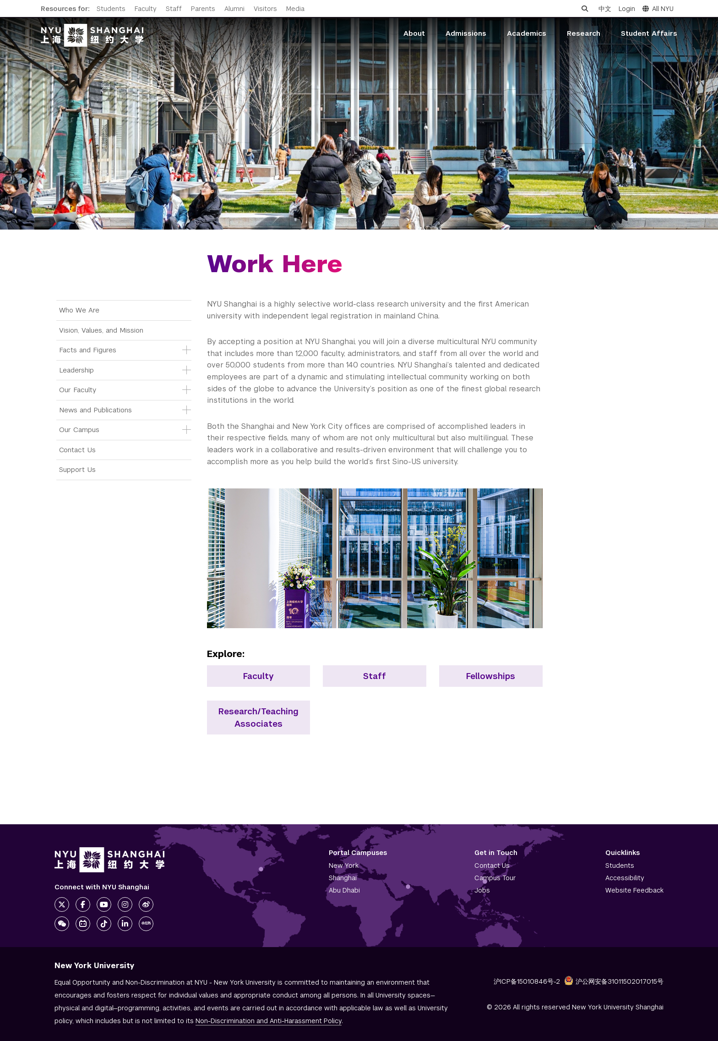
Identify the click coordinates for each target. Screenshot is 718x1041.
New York (344, 865)
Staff (174, 9)
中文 (604, 9)
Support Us (77, 469)
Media (295, 9)
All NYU (658, 9)
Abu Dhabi (344, 890)
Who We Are (79, 310)
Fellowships (490, 676)
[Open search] (585, 8)
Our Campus (79, 429)
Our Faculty (77, 389)
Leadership (76, 370)
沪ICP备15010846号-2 (527, 981)
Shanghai (343, 878)
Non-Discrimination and (269, 1021)
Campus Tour (495, 878)
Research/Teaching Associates (258, 717)
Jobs (482, 890)
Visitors (265, 9)
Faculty (146, 9)
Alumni (234, 9)
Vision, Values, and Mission (101, 330)
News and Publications (95, 409)
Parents (203, 9)
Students (111, 9)
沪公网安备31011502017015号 (614, 981)
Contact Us (77, 449)
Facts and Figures (87, 349)
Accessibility (624, 878)
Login (627, 9)
